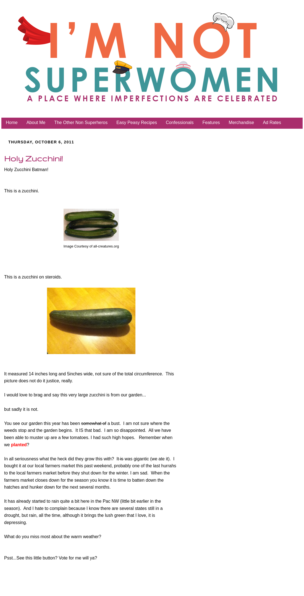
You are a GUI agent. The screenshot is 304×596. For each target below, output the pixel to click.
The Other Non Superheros (81, 122)
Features (211, 122)
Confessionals (180, 122)
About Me (36, 122)
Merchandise (241, 122)
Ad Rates (272, 122)
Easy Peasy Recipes (136, 122)
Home (12, 122)
